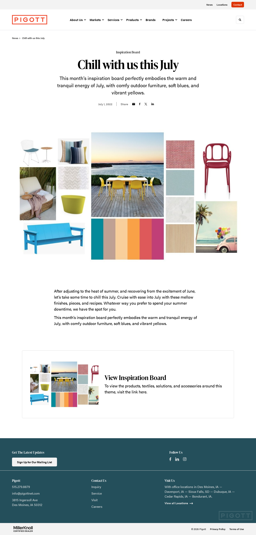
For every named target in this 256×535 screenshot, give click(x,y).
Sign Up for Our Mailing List (34, 462)
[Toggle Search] (240, 20)
